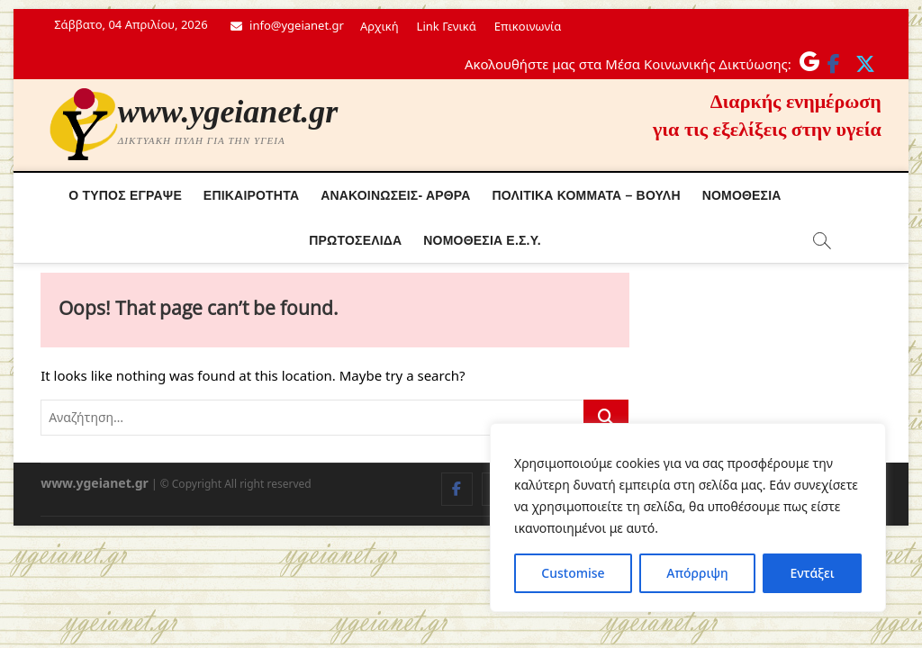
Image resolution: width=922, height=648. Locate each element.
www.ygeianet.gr (228, 112)
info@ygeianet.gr (287, 25)
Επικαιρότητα (251, 195)
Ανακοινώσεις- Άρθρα (396, 195)
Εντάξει (812, 572)
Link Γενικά (446, 26)
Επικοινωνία (527, 26)
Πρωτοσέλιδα (355, 240)
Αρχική (379, 26)
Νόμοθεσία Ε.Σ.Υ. (481, 240)
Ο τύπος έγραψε (125, 195)
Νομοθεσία (742, 195)
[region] (688, 517)
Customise (572, 572)
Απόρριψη (697, 572)
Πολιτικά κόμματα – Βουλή (587, 195)
